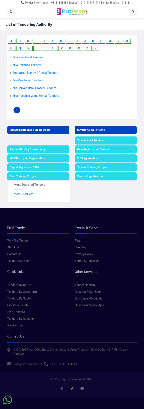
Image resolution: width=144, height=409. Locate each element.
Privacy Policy (84, 254)
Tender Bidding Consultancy (27, 149)
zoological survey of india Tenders (35, 73)
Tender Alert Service (90, 140)
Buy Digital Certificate (91, 130)
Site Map (80, 247)
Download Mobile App (89, 305)
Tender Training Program (93, 167)
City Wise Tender (18, 305)
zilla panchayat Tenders (28, 57)
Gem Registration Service (93, 149)
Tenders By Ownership (22, 292)
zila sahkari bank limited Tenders (34, 88)
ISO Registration (87, 158)
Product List (15, 325)
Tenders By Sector (19, 298)
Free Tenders (16, 312)
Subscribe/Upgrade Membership (30, 130)
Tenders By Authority (20, 319)
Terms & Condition (87, 261)
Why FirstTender (18, 240)
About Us (13, 247)
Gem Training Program (24, 176)
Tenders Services (18, 261)
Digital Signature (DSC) (24, 167)
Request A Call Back (88, 292)
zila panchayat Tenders (27, 80)
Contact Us (14, 254)
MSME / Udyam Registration (27, 158)
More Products (23, 194)
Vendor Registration (90, 176)
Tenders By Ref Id (19, 285)
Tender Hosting (85, 285)
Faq (77, 240)
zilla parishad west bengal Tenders (35, 96)
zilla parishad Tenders (27, 65)
